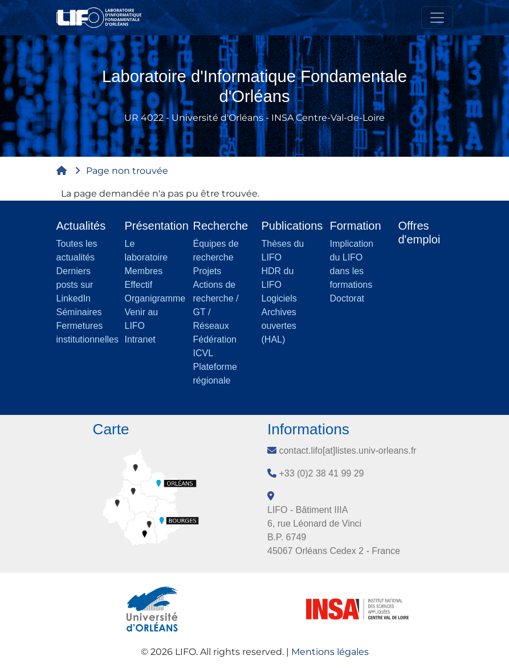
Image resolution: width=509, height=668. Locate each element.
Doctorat (347, 298)
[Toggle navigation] (437, 17)
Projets (207, 271)
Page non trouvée (127, 170)
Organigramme (155, 298)
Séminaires (79, 312)
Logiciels (279, 298)
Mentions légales (330, 651)
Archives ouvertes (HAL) (279, 325)
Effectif (139, 285)
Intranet (140, 339)
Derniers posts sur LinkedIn (74, 284)
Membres (144, 271)
